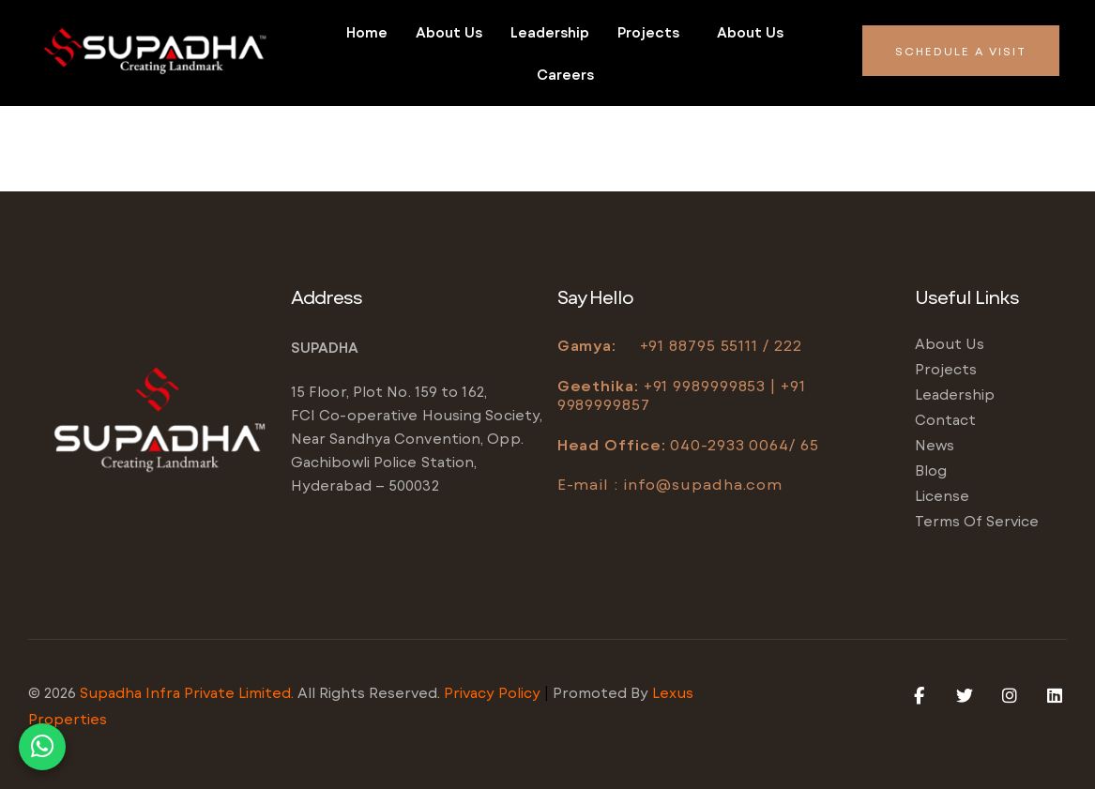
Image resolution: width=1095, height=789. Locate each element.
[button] (653, 32)
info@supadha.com (703, 484)
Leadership (549, 31)
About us (449, 31)
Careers (565, 74)
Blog (931, 470)
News (934, 444)
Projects (648, 31)
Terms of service (977, 520)
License (942, 495)
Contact (945, 419)
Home (367, 31)
